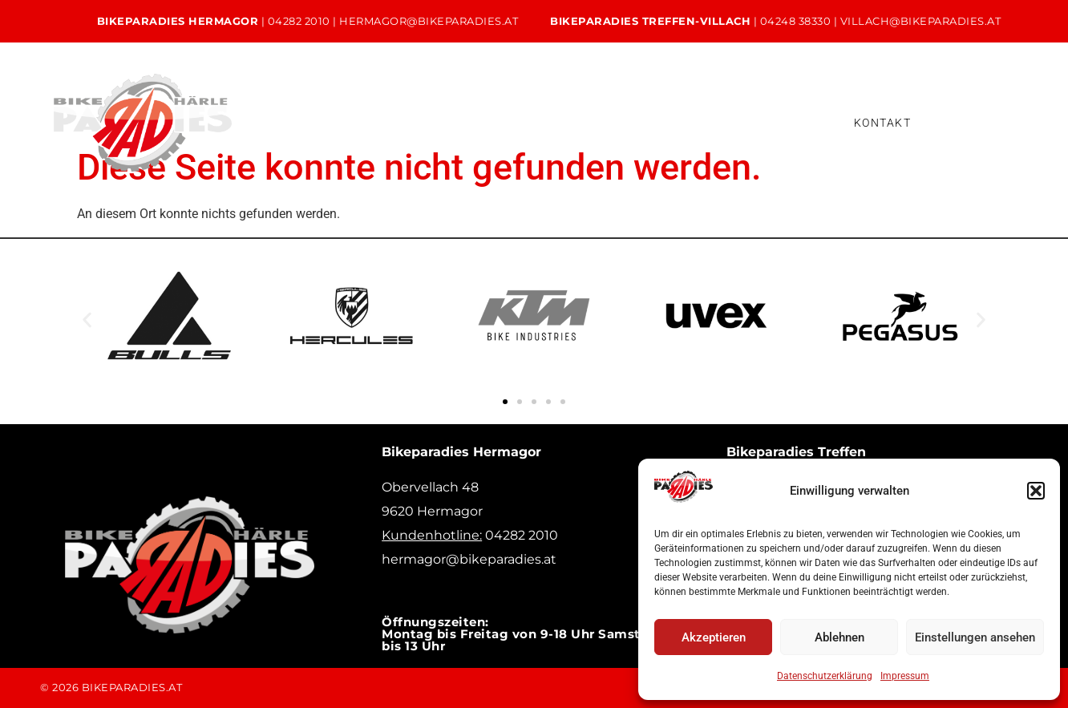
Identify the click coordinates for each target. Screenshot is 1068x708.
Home (256, 109)
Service (456, 109)
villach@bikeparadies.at (920, 20)
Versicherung (291, 135)
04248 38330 (795, 20)
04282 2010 (299, 20)
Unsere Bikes (355, 109)
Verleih (541, 109)
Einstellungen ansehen (975, 637)
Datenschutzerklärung (824, 676)
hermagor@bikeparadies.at (428, 20)
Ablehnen (839, 637)
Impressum (904, 676)
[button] (1036, 491)
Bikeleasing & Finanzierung (678, 109)
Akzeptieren (714, 637)
